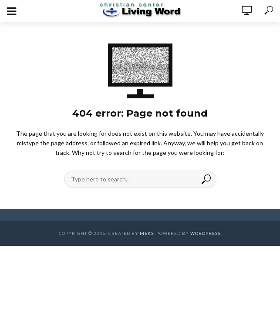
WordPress (205, 233)
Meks (147, 233)
